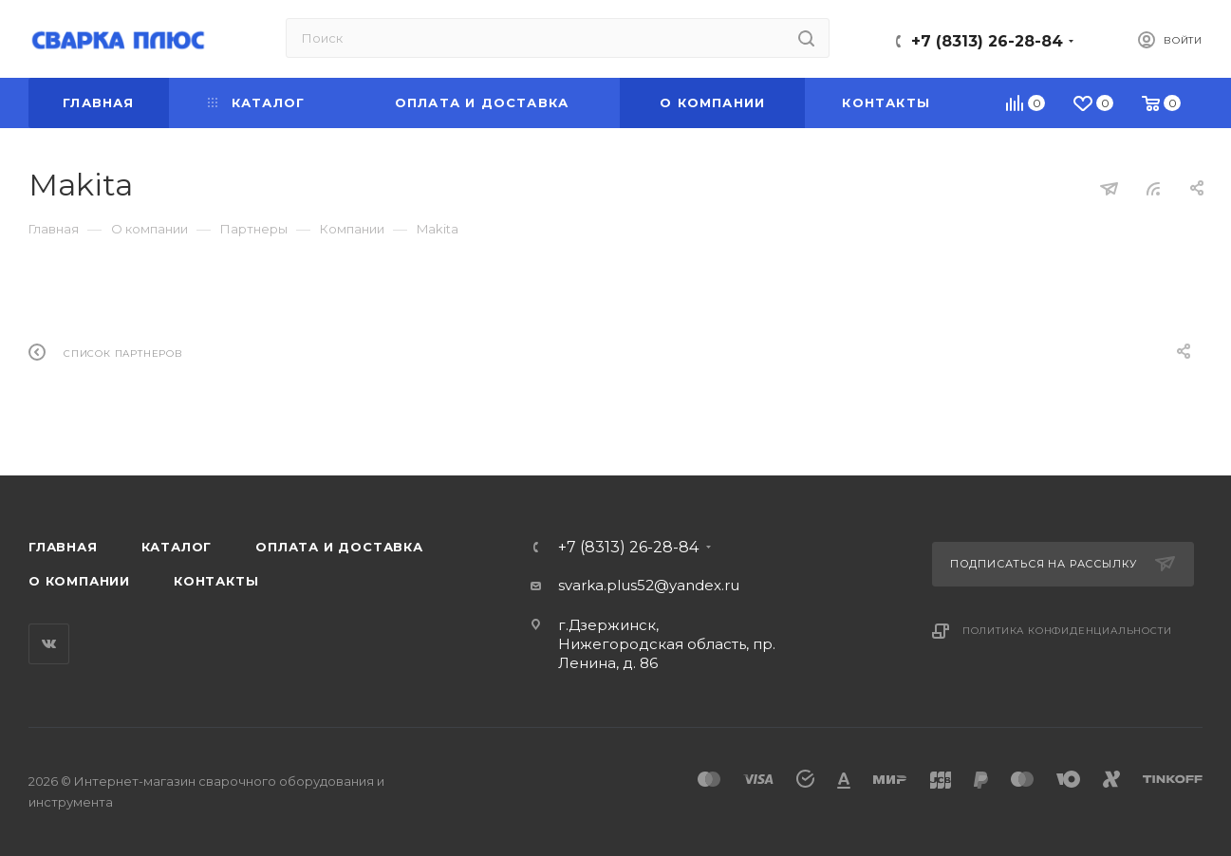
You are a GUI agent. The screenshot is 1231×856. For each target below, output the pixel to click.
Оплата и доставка (339, 546)
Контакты (216, 580)
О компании (79, 580)
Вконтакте (48, 643)
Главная (63, 546)
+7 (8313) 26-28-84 (987, 41)
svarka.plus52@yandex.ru (648, 585)
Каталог (177, 546)
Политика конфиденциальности (1067, 630)
